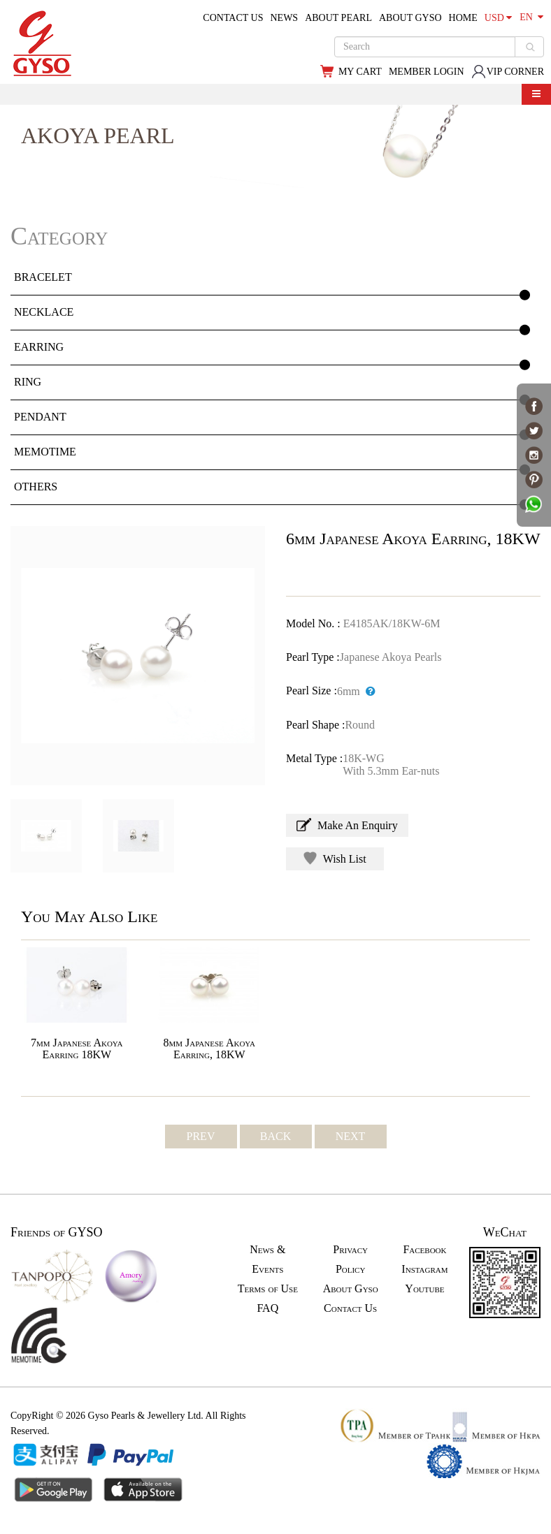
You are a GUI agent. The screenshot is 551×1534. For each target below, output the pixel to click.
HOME (463, 18)
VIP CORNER (507, 71)
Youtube (424, 1288)
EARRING (39, 347)
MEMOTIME (45, 452)
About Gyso (350, 1288)
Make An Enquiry (347, 824)
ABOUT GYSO (410, 18)
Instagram (424, 1269)
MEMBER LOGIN (426, 71)
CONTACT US (233, 18)
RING (27, 382)
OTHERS (35, 486)
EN (531, 17)
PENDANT (40, 417)
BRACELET (43, 277)
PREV (201, 1136)
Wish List (334, 858)
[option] (138, 655)
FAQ (267, 1308)
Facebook (424, 1249)
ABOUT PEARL (338, 18)
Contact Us (350, 1308)
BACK (275, 1136)
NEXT (351, 1136)
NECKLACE (43, 312)
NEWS (284, 18)
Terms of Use (268, 1288)
